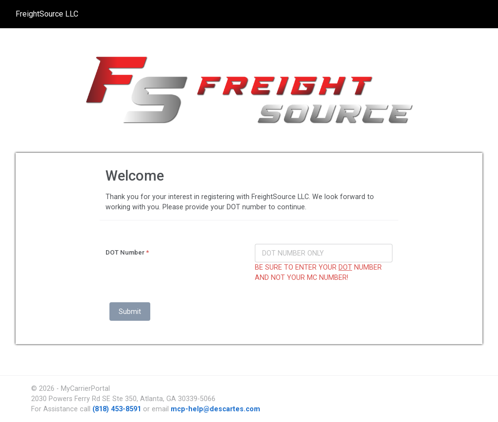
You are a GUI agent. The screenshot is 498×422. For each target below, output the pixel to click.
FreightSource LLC (47, 13)
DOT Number (127, 252)
